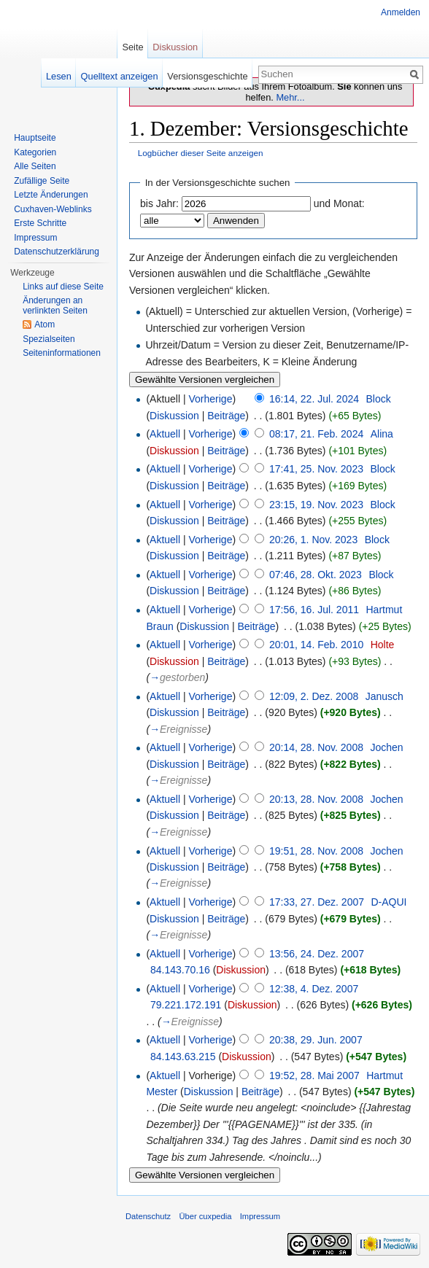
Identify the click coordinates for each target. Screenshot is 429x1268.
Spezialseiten (48, 339)
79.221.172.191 (185, 1005)
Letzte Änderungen (51, 195)
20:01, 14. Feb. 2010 (316, 644)
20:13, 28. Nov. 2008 (316, 799)
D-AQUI (389, 902)
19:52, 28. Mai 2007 (314, 1075)
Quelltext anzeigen (119, 76)
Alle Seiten (34, 166)
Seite (132, 47)
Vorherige (211, 399)
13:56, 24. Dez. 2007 (316, 954)
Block (378, 399)
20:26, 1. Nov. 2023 (313, 539)
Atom (44, 324)
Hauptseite (34, 138)
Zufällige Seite (41, 181)
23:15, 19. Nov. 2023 (316, 504)
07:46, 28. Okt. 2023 (315, 574)
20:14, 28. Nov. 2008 (316, 747)
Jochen (386, 747)
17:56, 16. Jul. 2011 (314, 609)
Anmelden (400, 12)
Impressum (35, 238)
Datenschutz (148, 1216)
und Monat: (339, 203)
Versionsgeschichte (207, 76)
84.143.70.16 (180, 970)
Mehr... (290, 97)
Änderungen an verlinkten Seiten (55, 305)
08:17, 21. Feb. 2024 (316, 434)
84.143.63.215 (183, 1056)
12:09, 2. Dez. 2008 (313, 696)
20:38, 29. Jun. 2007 (316, 1040)
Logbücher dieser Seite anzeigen (200, 152)
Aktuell (165, 434)
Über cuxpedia (205, 1216)
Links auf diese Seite (63, 286)
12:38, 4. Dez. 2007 (313, 989)
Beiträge (226, 415)
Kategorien (35, 152)
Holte (383, 644)
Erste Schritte (40, 223)
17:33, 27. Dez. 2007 (316, 902)
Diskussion (174, 415)
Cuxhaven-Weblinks (53, 209)
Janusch (384, 696)
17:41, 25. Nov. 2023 (316, 469)
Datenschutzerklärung (56, 251)
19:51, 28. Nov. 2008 (316, 851)
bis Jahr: (159, 203)
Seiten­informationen (62, 353)
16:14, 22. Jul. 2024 (314, 399)
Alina (382, 434)
